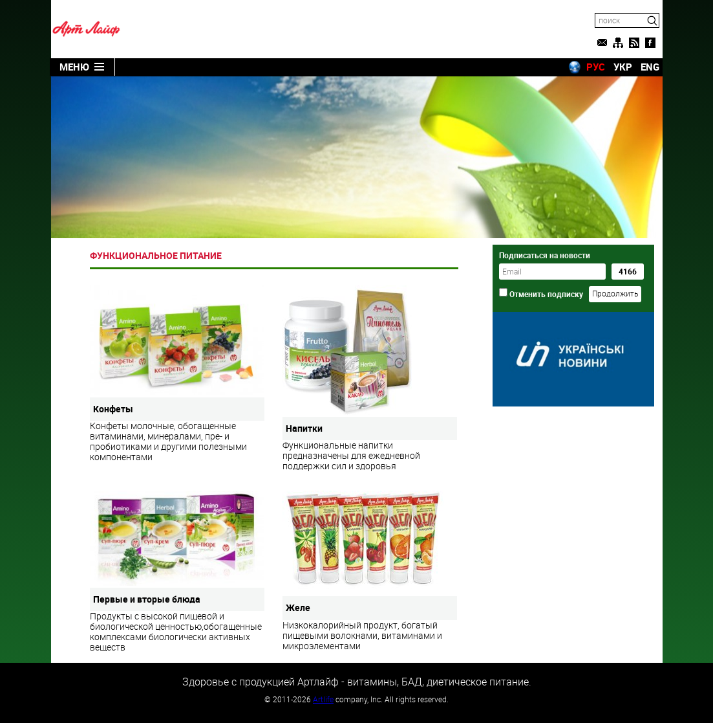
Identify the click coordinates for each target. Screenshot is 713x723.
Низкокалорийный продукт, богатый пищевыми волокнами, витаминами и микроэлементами (369, 571)
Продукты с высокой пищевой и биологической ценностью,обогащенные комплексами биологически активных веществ (177, 571)
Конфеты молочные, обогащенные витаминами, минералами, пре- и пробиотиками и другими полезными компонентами (177, 374)
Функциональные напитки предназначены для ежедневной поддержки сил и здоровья (369, 378)
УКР (622, 66)
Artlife (323, 699)
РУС (595, 66)
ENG (650, 66)
